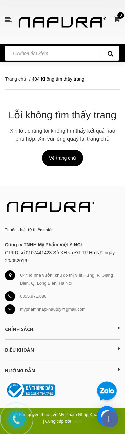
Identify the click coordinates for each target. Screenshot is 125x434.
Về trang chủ (62, 158)
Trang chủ (15, 79)
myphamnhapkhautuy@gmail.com (53, 309)
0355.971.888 (33, 296)
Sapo (77, 421)
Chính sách (62, 329)
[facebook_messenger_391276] (110, 419)
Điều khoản (62, 349)
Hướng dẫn (62, 370)
